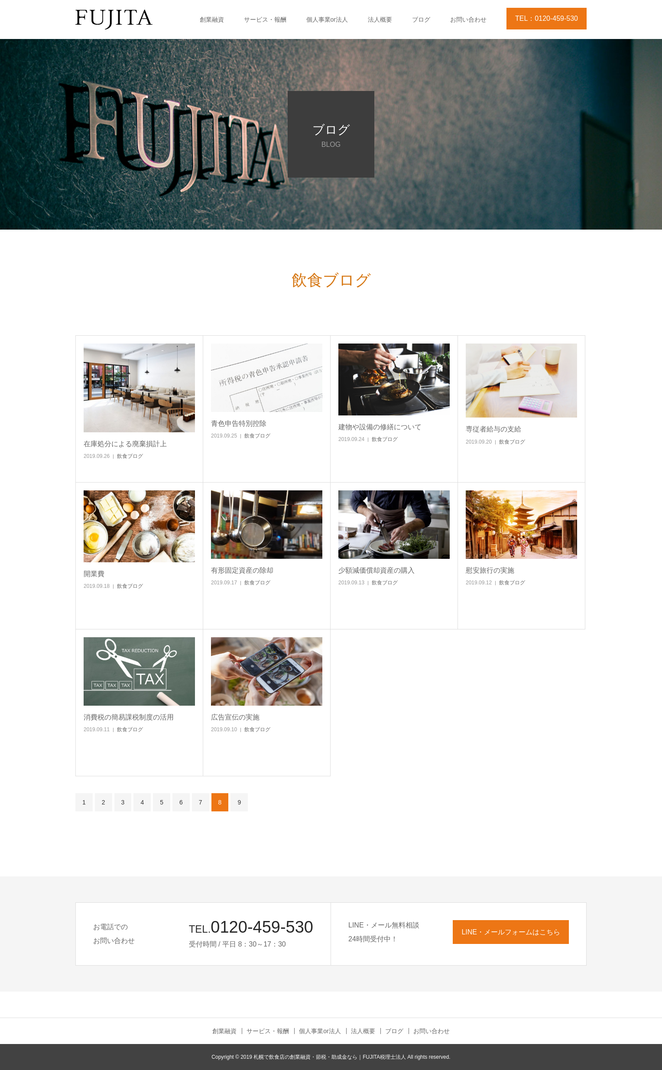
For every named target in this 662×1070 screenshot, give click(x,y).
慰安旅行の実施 (490, 570)
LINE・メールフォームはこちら (510, 932)
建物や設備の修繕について (380, 427)
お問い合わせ (468, 19)
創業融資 (212, 19)
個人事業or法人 (327, 19)
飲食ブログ (130, 456)
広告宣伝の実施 (235, 717)
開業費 (94, 573)
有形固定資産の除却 (242, 570)
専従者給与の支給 (493, 429)
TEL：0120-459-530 (546, 18)
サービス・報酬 (265, 19)
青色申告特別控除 (238, 423)
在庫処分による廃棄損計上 (125, 443)
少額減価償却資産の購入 (376, 570)
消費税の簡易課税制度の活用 (129, 717)
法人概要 (380, 19)
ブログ (421, 19)
